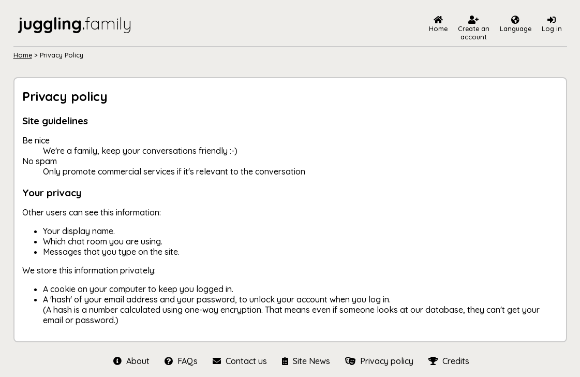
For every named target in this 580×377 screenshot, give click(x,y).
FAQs (181, 361)
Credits (447, 361)
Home (22, 55)
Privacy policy (379, 361)
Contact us (239, 361)
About (131, 361)
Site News (305, 361)
